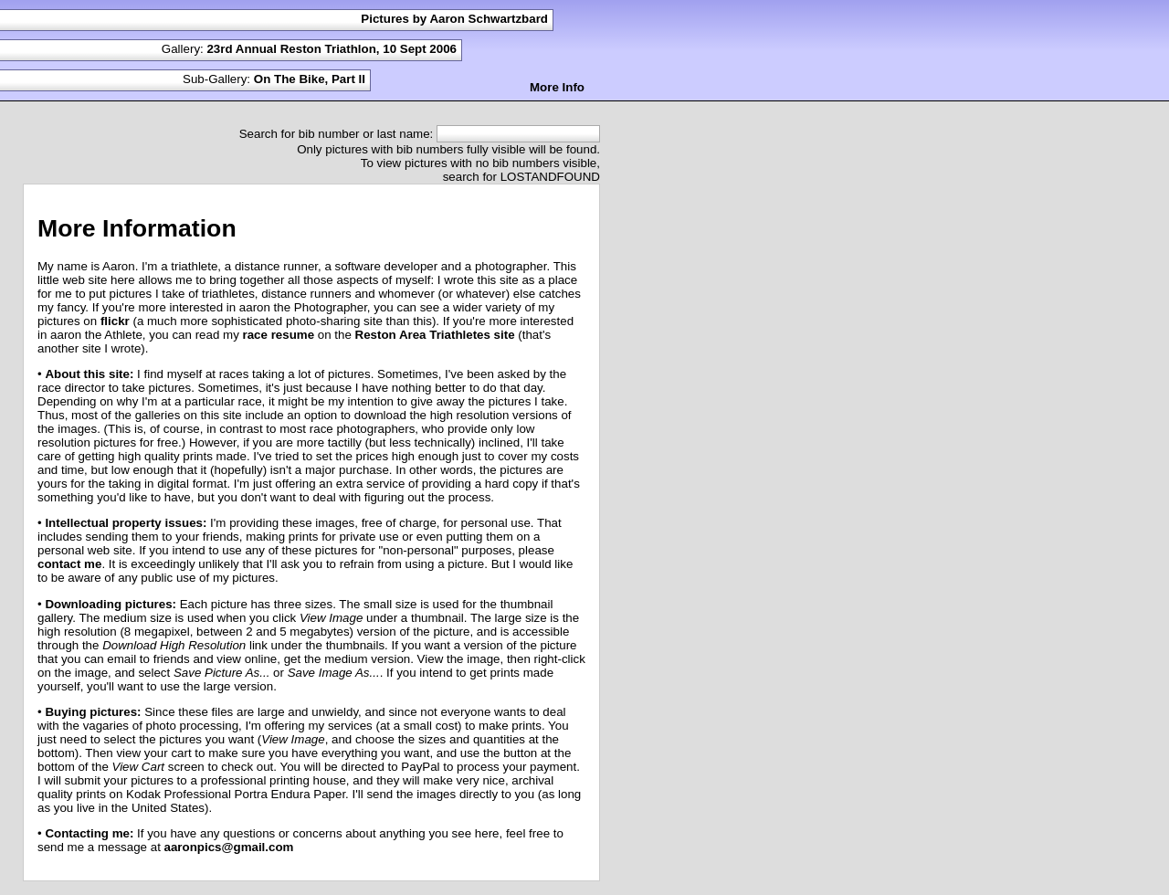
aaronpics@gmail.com (229, 847)
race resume (279, 335)
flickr (115, 321)
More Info (557, 87)
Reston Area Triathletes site (435, 335)
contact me (69, 564)
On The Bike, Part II (309, 79)
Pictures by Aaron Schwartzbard (454, 19)
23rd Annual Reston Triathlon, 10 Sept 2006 (331, 49)
